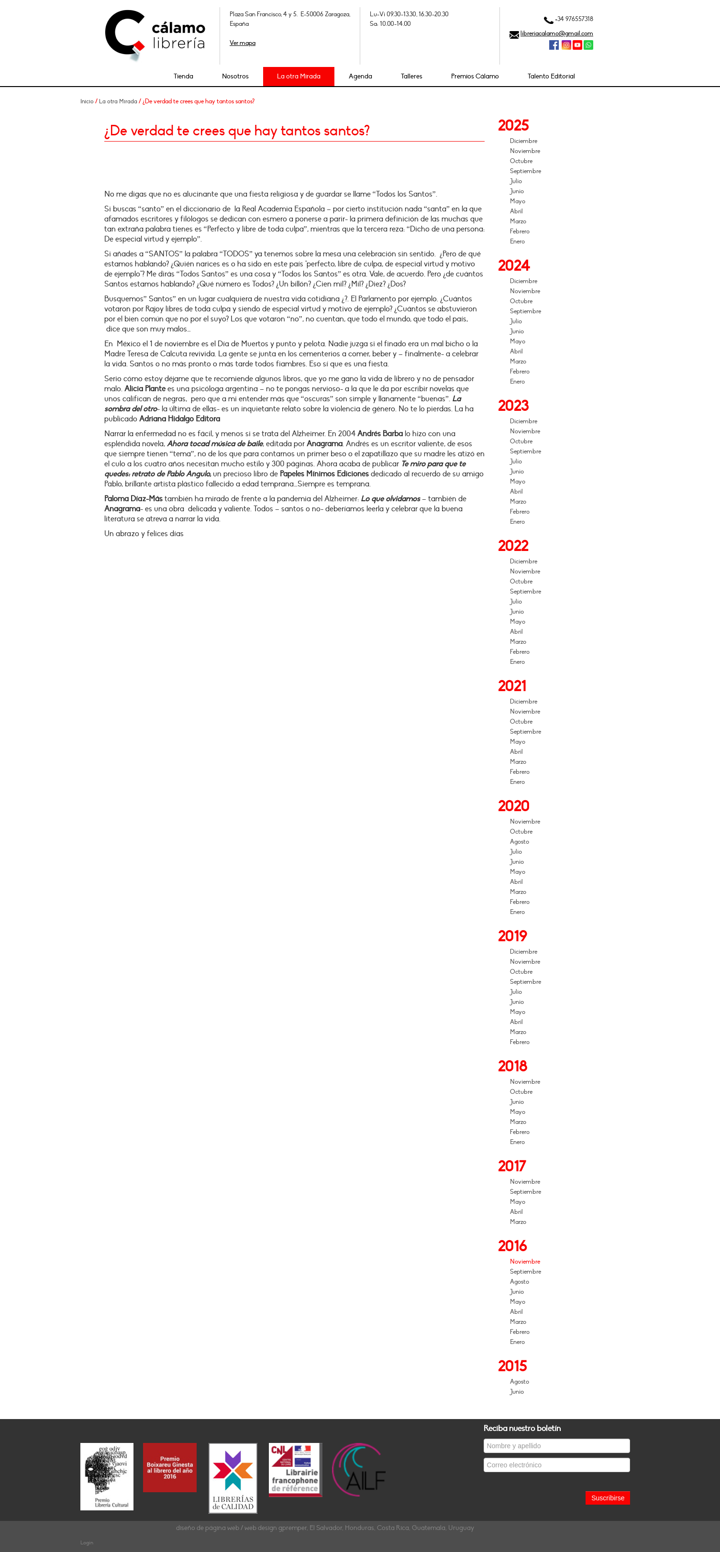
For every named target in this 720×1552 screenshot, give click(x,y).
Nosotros (235, 76)
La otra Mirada (299, 76)
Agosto (519, 842)
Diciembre (523, 141)
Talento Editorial (551, 76)
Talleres (411, 76)
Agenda (360, 76)
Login (86, 1543)
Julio (516, 181)
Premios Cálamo (475, 76)
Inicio (87, 101)
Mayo (517, 201)
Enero (517, 241)
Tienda (183, 76)
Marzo (518, 221)
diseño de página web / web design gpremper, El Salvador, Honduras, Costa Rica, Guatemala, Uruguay (325, 1528)
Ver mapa (242, 43)
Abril (516, 211)
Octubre (521, 161)
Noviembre (525, 151)
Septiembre (525, 171)
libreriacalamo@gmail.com (557, 33)
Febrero (520, 231)
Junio (517, 191)
